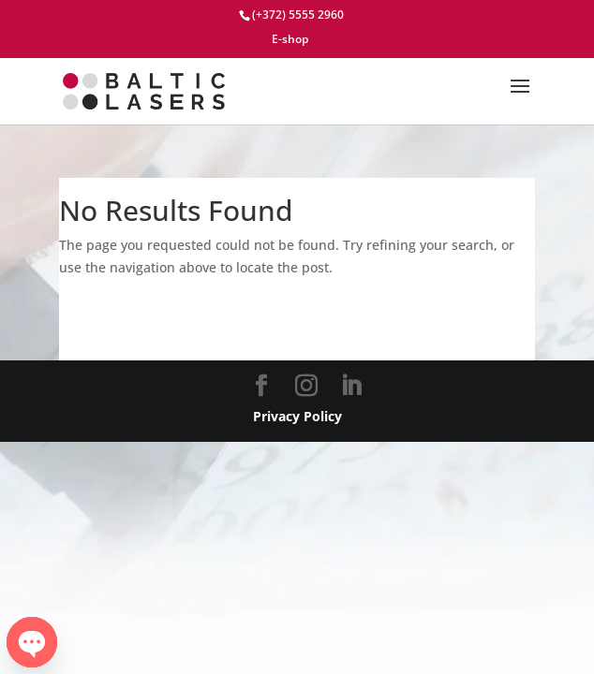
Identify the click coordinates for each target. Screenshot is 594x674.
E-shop (290, 40)
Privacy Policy (297, 416)
